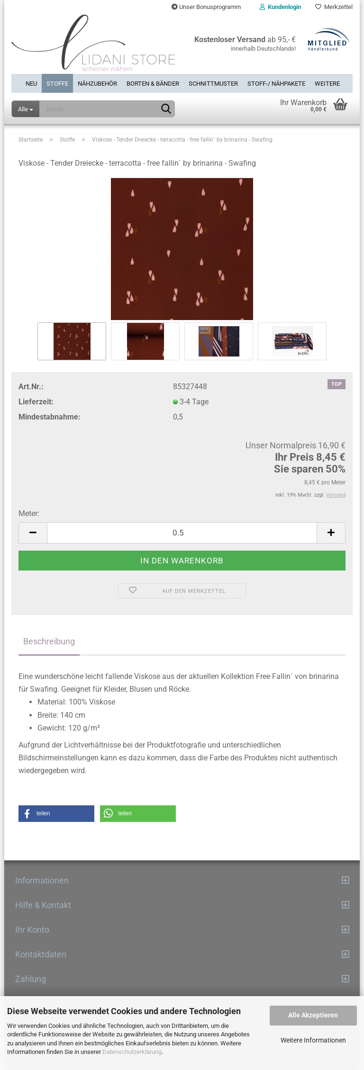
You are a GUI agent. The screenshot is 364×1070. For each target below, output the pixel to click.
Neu (31, 83)
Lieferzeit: (36, 401)
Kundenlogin (280, 6)
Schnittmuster (213, 83)
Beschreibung (49, 641)
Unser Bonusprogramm (206, 6)
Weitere (327, 83)
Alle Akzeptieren (313, 1015)
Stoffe (57, 83)
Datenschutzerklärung (132, 1051)
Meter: (28, 513)
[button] (56, 813)
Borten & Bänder (153, 83)
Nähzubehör (97, 83)
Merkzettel (334, 6)
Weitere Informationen (313, 1040)
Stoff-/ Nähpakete (276, 83)
